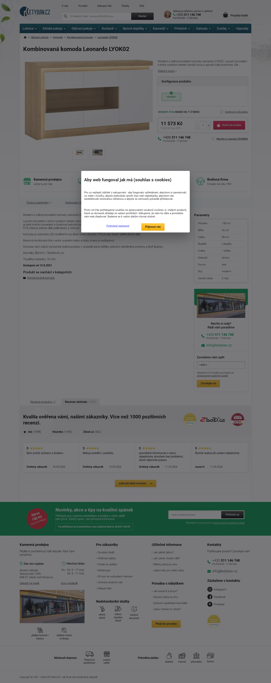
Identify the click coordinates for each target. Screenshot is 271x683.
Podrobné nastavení (117, 225)
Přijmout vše (153, 226)
